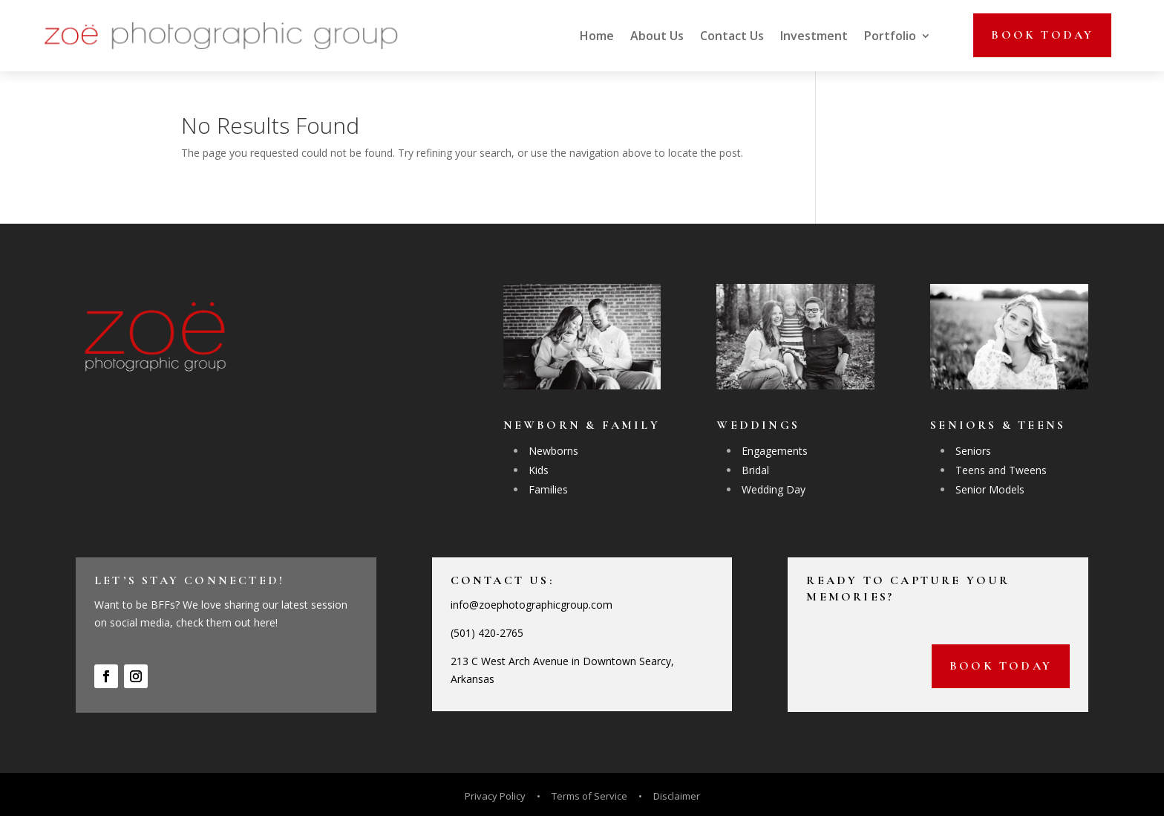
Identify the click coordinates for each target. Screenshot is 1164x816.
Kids (539, 470)
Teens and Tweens (1001, 470)
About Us (657, 35)
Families (548, 489)
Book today (1042, 34)
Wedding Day (773, 489)
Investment (814, 35)
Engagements (775, 451)
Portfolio (890, 35)
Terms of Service (589, 796)
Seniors (973, 451)
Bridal (755, 470)
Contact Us (732, 35)
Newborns (553, 451)
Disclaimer (676, 796)
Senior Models (989, 489)
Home (597, 35)
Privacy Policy (496, 796)
